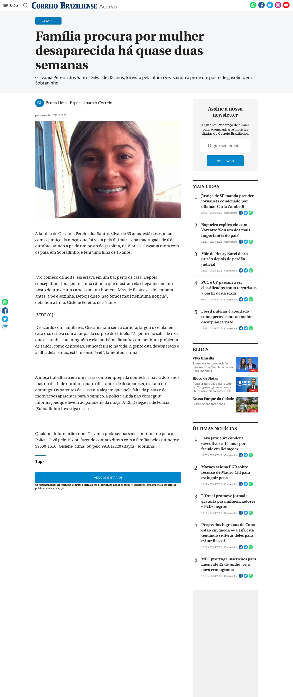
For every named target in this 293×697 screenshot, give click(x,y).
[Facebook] (261, 7)
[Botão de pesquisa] (24, 5)
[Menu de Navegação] (11, 5)
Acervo (108, 6)
